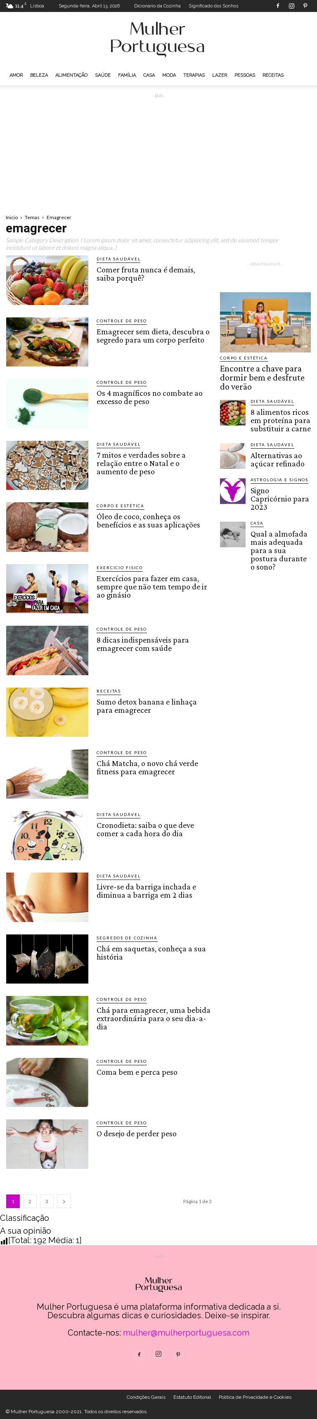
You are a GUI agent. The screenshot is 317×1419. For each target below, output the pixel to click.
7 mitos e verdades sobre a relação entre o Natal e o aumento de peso (153, 457)
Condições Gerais (146, 1397)
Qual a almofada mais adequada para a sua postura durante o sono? (279, 503)
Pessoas (244, 75)
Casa (149, 75)
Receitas (273, 75)
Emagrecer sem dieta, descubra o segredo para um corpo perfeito (151, 334)
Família (127, 75)
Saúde (103, 75)
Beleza (39, 75)
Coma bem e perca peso (135, 1071)
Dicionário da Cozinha (157, 6)
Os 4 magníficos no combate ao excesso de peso (148, 396)
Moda (169, 75)
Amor (16, 75)
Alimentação (71, 75)
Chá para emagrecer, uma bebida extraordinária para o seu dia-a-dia (152, 1017)
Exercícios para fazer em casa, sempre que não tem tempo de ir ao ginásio (150, 585)
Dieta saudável (115, 259)
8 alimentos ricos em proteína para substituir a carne (280, 400)
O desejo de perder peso (135, 1132)
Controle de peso (118, 321)
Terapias (194, 75)
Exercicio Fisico (116, 567)
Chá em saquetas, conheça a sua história (149, 951)
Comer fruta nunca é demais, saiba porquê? (154, 272)
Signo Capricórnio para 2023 (278, 466)
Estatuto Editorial (192, 1397)
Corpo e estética (117, 506)
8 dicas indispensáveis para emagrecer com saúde (141, 642)
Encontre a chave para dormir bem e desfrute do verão (262, 370)
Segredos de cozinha (122, 938)
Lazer (219, 75)
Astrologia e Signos (274, 454)
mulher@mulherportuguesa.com (186, 1333)
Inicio (12, 217)
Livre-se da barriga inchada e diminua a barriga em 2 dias (145, 889)
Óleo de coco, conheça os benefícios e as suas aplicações (145, 519)
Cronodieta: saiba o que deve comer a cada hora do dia (144, 828)
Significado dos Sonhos (213, 6)
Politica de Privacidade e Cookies (255, 1397)
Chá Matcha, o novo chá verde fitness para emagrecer (146, 766)
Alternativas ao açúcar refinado (276, 433)
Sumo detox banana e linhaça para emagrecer (145, 704)
